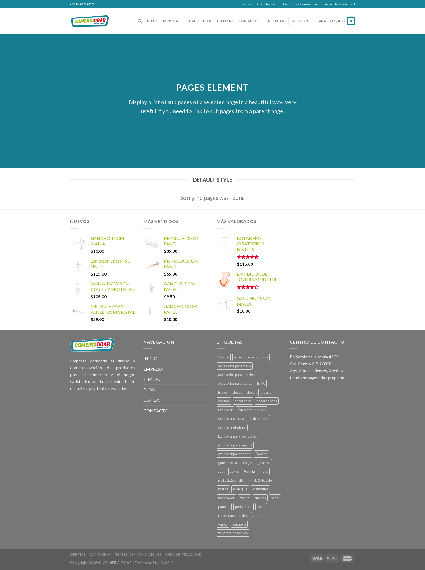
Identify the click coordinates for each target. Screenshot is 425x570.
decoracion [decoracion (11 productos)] (243, 401)
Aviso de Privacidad (340, 4)
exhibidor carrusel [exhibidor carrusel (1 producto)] (232, 418)
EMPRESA (169, 21)
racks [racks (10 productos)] (261, 506)
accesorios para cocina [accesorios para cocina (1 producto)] (251, 357)
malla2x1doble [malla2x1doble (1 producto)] (260, 480)
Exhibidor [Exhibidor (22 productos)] (225, 410)
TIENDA (190, 21)
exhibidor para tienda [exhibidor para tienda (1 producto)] (234, 454)
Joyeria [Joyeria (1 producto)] (249, 471)
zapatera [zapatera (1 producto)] (239, 524)
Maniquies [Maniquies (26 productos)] (260, 489)
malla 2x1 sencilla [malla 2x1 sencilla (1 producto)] (231, 480)
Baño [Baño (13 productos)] (261, 383)
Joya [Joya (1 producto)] (221, 471)
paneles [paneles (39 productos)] (224, 506)
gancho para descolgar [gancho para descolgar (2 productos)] (235, 463)
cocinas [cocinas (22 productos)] (224, 401)
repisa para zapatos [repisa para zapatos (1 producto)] (233, 515)
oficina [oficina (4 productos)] (244, 498)
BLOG (208, 21)
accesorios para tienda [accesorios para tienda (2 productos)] (235, 383)
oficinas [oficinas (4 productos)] (260, 498)
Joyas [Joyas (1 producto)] (234, 471)
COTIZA (226, 21)
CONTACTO (249, 21)
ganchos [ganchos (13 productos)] (263, 463)
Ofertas (245, 4)
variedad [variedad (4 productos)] (260, 515)
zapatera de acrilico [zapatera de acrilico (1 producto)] (233, 533)
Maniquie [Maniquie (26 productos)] (240, 489)
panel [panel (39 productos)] (275, 498)
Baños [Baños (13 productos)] (223, 392)
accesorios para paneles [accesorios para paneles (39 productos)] (236, 375)
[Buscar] (140, 21)
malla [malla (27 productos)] (264, 471)
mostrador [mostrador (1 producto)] (226, 498)
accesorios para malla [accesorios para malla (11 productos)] (234, 366)
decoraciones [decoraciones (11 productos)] (266, 401)
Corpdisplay (266, 4)
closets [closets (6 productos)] (251, 392)
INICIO (151, 21)
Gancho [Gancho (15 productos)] (261, 454)
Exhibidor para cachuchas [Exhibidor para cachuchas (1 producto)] (237, 436)
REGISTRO (300, 21)
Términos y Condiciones (300, 4)
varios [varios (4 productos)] (223, 524)
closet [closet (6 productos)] (237, 392)
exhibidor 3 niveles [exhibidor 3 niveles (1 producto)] (251, 410)
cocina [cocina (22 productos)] (267, 392)
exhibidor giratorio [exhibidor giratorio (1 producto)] (232, 427)
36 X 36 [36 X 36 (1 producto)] (223, 357)
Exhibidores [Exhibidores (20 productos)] (259, 418)
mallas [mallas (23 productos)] (223, 489)
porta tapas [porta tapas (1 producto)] (243, 506)
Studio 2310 (163, 563)
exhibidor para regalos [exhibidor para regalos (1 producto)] (235, 445)
